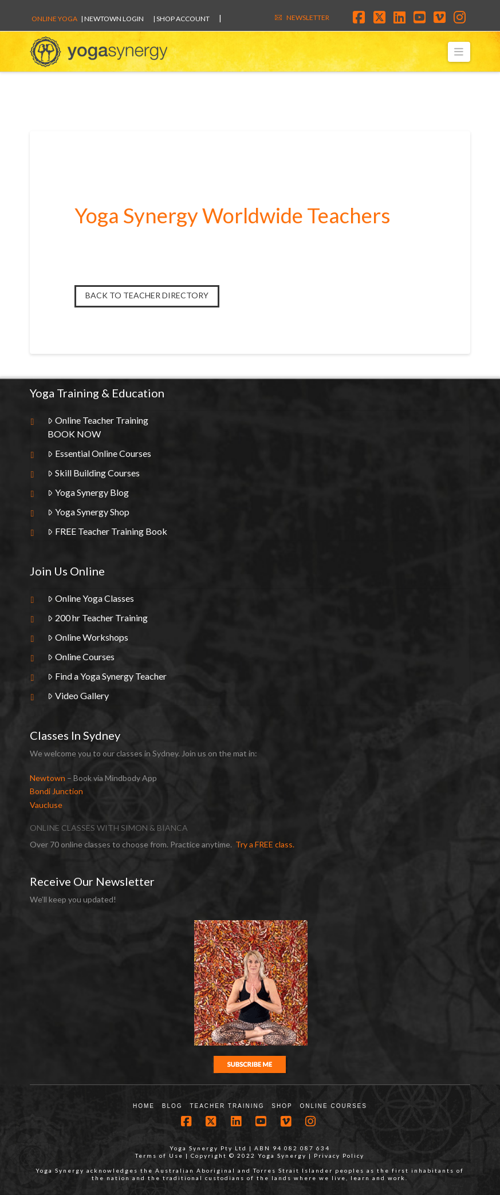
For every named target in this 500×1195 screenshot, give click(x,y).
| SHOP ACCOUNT (181, 18)
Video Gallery (78, 695)
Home (144, 1106)
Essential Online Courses (99, 453)
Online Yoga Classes (91, 598)
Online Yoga (54, 18)
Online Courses (81, 656)
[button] (459, 52)
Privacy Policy (339, 1155)
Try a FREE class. (264, 844)
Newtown (47, 778)
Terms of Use (159, 1155)
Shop (281, 1106)
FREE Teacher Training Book (107, 531)
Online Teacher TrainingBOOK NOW (98, 427)
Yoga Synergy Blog (88, 492)
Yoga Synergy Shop (88, 511)
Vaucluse (46, 805)
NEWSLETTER (307, 17)
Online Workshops (88, 637)
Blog (172, 1106)
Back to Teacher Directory (146, 295)
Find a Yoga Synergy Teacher (107, 676)
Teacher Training (227, 1106)
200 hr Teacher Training (98, 617)
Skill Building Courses (94, 472)
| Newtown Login (112, 18)
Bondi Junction (56, 791)
